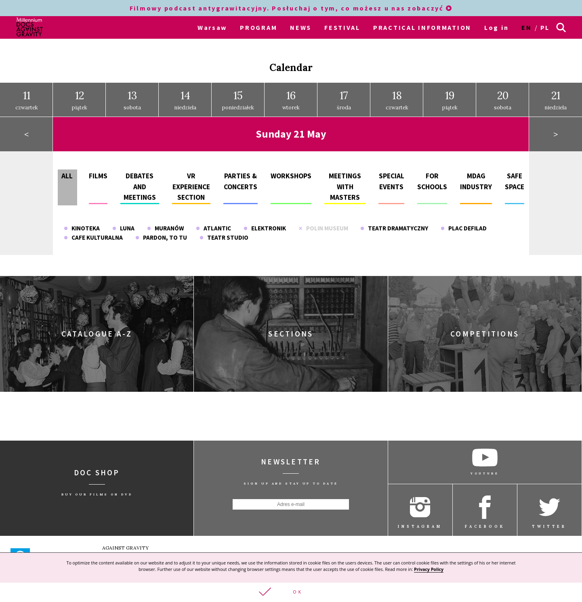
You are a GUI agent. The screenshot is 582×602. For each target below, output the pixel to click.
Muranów (165, 223)
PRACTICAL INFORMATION (422, 27)
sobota (132, 95)
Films (98, 171)
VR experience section (191, 182)
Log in (496, 27)
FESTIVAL (342, 27)
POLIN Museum (323, 223)
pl (545, 27)
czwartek (26, 95)
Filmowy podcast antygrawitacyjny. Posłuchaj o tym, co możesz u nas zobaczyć (291, 8)
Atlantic (213, 223)
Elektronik (265, 223)
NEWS (300, 27)
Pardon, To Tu (161, 232)
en (526, 27)
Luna (123, 223)
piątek (79, 95)
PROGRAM (258, 27)
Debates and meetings (140, 182)
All (67, 171)
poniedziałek (238, 95)
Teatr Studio (224, 232)
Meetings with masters (345, 182)
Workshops (291, 171)
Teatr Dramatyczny (394, 223)
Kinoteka (82, 223)
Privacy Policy (428, 568)
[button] (291, 592)
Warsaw (212, 27)
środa (344, 95)
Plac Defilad (464, 223)
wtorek (291, 95)
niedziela (185, 95)
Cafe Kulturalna (93, 232)
